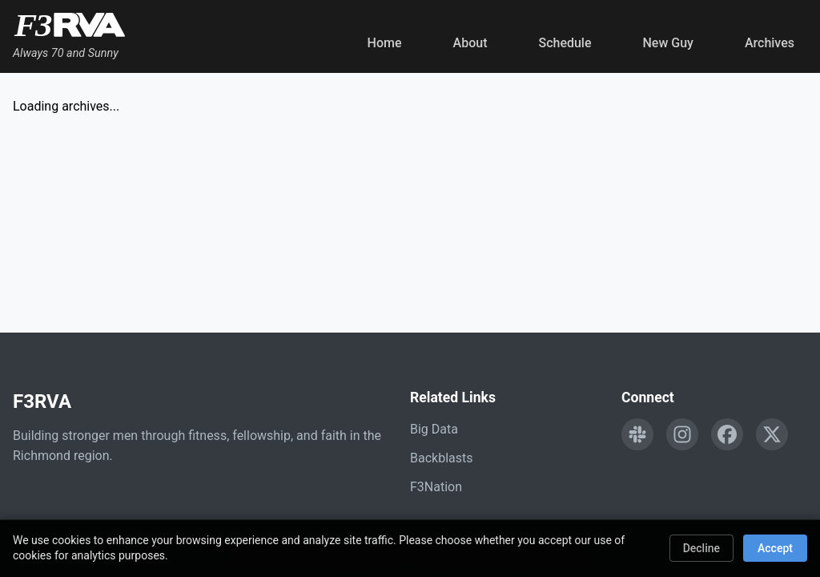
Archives (769, 42)
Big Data (434, 429)
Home (385, 42)
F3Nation (436, 486)
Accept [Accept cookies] (775, 548)
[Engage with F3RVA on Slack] (637, 434)
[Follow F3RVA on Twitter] (772, 434)
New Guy (668, 42)
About (470, 42)
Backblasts (441, 458)
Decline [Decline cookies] (701, 548)
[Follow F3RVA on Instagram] (682, 434)
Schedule (564, 42)
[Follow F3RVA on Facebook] (727, 434)
